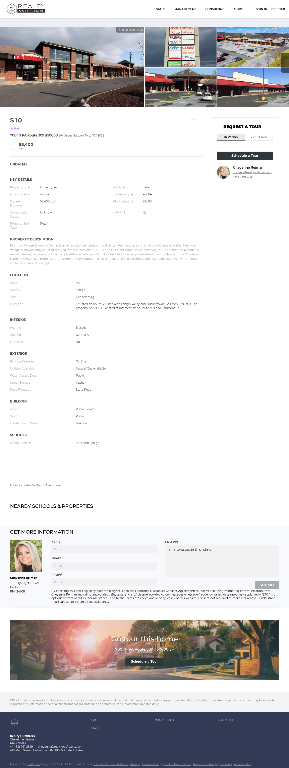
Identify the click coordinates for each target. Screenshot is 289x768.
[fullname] (104, 549)
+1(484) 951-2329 (242, 176)
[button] (122, 720)
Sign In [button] (261, 9)
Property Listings (205, 764)
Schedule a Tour (244, 156)
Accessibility (242, 764)
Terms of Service (137, 598)
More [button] (238, 9)
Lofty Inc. (33, 764)
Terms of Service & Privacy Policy (116, 764)
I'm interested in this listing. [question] (222, 561)
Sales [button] (160, 9)
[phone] (104, 582)
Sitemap (226, 764)
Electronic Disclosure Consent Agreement (164, 591)
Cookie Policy (151, 764)
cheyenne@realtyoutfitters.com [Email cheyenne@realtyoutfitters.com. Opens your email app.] (252, 172)
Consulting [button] (215, 9)
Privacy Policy (165, 598)
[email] (104, 566)
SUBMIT (267, 585)
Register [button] (278, 9)
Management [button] (185, 9)
